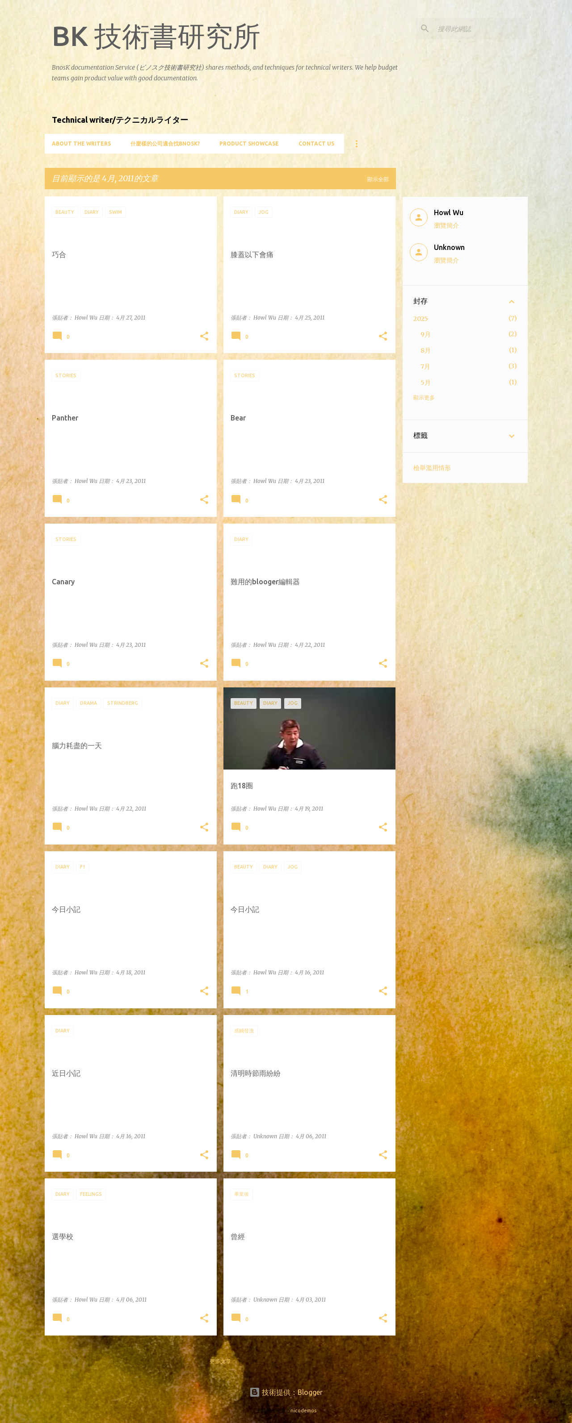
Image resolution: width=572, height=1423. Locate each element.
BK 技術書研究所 (156, 35)
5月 (426, 383)
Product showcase (249, 143)
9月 (426, 334)
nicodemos (303, 1410)
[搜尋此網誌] (481, 28)
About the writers (81, 143)
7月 (425, 366)
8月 (426, 350)
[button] (204, 337)
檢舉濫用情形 (432, 468)
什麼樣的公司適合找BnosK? (165, 143)
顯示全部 (378, 179)
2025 (420, 319)
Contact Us (316, 143)
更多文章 (220, 1361)
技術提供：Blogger (286, 1392)
